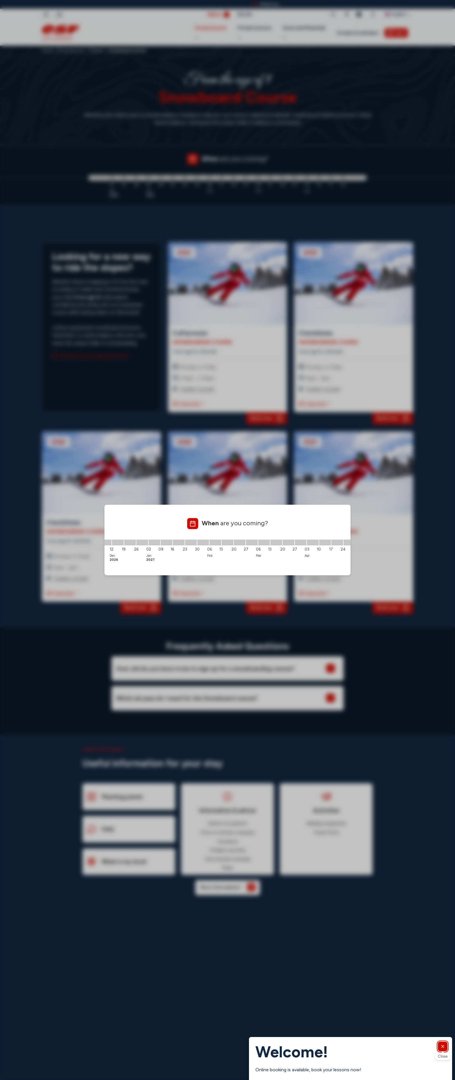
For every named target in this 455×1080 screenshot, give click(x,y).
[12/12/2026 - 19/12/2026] (118, 542)
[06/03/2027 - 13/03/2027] (264, 542)
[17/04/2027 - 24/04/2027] (337, 542)
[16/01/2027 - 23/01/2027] (179, 542)
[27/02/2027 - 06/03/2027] (252, 542)
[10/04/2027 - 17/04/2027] (325, 542)
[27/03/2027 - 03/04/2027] (300, 542)
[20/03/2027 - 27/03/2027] (288, 542)
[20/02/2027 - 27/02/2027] (239, 542)
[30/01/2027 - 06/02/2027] (203, 542)
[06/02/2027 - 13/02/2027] (215, 542)
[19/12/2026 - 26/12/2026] (130, 542)
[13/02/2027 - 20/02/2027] (227, 542)
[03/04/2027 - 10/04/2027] (313, 542)
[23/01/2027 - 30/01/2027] (191, 542)
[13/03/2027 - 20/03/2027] (276, 542)
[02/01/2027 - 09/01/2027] (154, 542)
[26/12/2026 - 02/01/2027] (142, 542)
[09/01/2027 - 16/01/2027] (166, 542)
